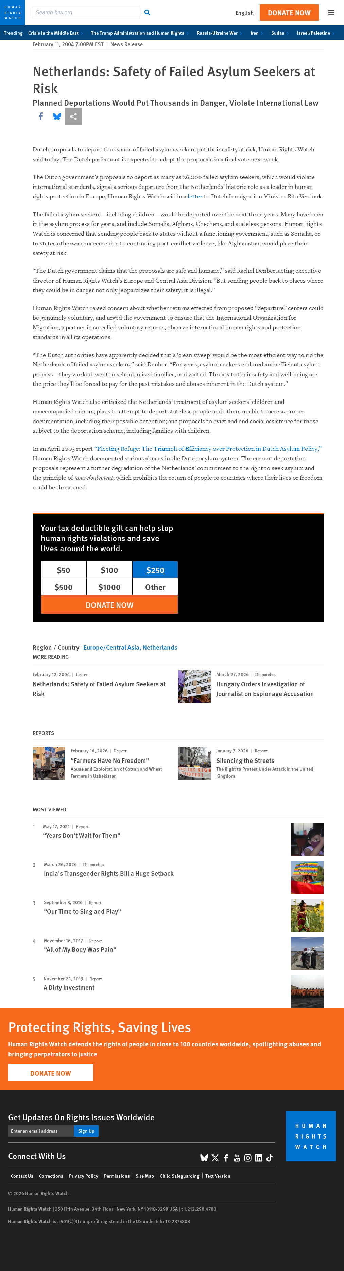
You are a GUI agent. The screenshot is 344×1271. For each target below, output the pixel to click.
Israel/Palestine (317, 32)
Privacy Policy (83, 1175)
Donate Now (289, 12)
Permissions (117, 1175)
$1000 (109, 586)
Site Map (145, 1175)
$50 (63, 569)
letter (195, 196)
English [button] (245, 12)
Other (155, 586)
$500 (63, 586)
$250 (155, 569)
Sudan (281, 32)
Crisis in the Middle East (57, 32)
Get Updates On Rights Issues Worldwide (81, 1117)
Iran (258, 32)
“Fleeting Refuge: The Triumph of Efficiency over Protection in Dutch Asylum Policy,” (208, 449)
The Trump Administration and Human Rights (141, 32)
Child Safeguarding (180, 1175)
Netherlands (160, 647)
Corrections (51, 1175)
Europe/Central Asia (111, 647)
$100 (109, 569)
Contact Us (22, 1175)
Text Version (217, 1175)
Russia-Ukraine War (221, 32)
